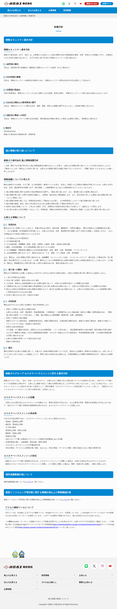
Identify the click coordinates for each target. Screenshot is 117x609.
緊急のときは (91, 4)
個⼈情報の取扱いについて (58, 599)
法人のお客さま (10, 582)
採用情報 (45, 575)
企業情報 (52, 10)
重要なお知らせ (85, 582)
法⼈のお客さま (34, 10)
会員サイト (107, 4)
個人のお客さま (14, 10)
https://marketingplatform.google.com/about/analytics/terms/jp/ (76, 524)
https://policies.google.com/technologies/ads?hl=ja (38, 527)
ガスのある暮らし (49, 582)
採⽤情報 (67, 10)
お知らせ (83, 575)
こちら (28, 482)
